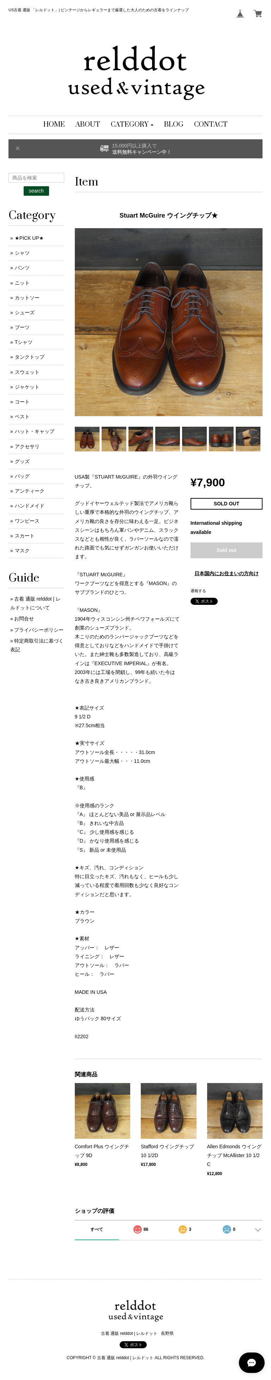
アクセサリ (27, 446)
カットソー (27, 297)
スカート (25, 536)
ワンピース (27, 521)
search (36, 191)
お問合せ (24, 618)
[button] (132, 125)
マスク (22, 550)
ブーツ (22, 327)
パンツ (22, 267)
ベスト (22, 416)
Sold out (226, 550)
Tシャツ (24, 342)
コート (22, 402)
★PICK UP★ (29, 238)
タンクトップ (29, 357)
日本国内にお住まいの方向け (226, 573)
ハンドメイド (29, 506)
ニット (22, 283)
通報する (198, 591)
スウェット (27, 372)
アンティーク (29, 491)
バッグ (22, 476)
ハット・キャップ (34, 431)
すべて (96, 1229)
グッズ (22, 461)
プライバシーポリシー (39, 630)
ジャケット (27, 387)
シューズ (25, 312)
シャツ (22, 253)
